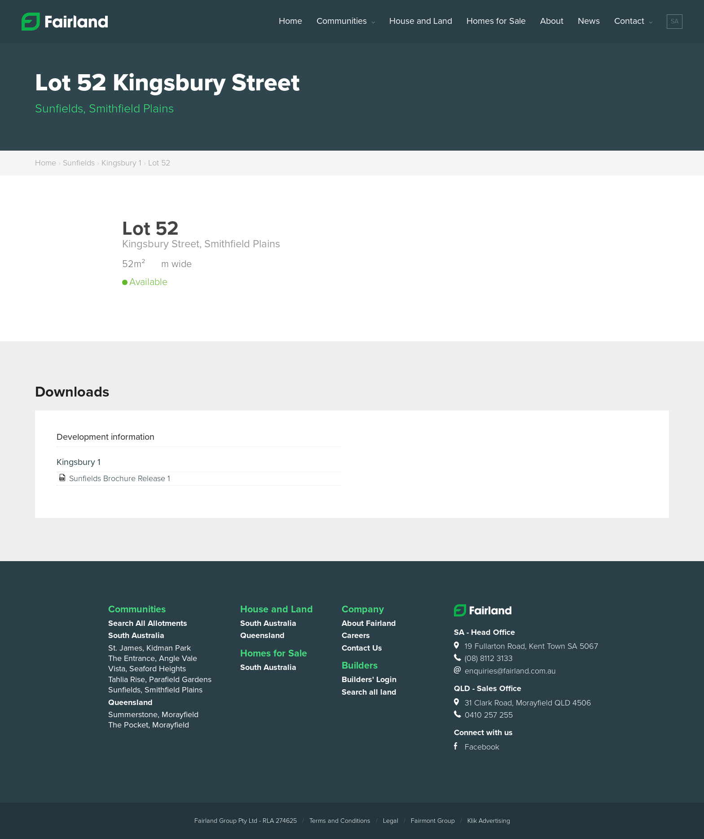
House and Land (420, 21)
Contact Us (362, 648)
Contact (629, 21)
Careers (356, 635)
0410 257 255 (483, 715)
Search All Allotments (147, 623)
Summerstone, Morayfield (153, 714)
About (551, 21)
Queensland (130, 702)
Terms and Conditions (339, 821)
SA (674, 21)
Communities (342, 21)
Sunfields (79, 163)
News (589, 21)
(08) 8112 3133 (483, 658)
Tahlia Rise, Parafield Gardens (159, 679)
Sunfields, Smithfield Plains (155, 690)
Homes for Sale (496, 21)
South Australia (136, 635)
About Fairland (369, 623)
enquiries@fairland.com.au (505, 671)
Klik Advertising (488, 821)
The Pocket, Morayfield (148, 725)
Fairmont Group (433, 821)
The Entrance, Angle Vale (152, 658)
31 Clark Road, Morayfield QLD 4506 (522, 703)
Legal (390, 821)
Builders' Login (369, 679)
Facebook (476, 747)
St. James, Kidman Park (149, 648)
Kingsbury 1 (121, 163)
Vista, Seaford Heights (147, 669)
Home (290, 21)
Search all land (369, 692)
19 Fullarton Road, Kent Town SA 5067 (525, 646)
